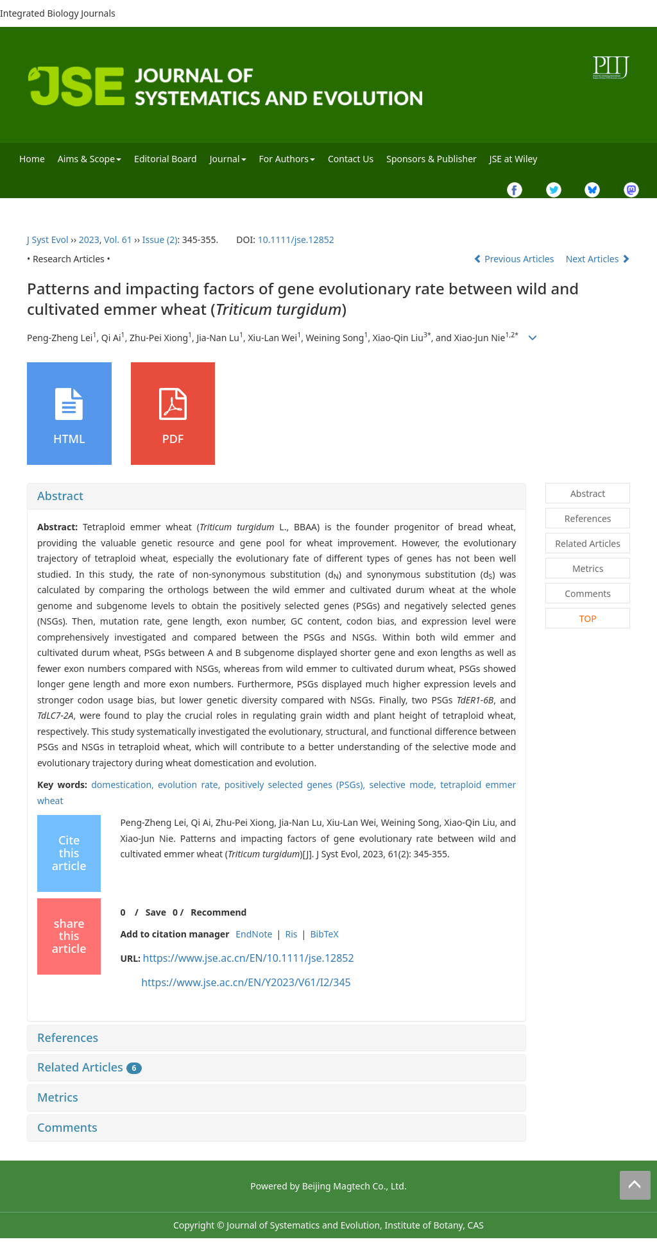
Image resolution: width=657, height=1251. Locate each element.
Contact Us (350, 159)
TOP (588, 618)
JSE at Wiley (513, 159)
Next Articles (598, 259)
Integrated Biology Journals (57, 13)
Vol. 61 (118, 239)
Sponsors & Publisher (431, 159)
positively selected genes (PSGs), (297, 784)
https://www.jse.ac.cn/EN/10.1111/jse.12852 (248, 958)
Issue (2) (160, 239)
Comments (67, 1127)
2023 (89, 239)
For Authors (287, 159)
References (67, 1037)
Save (156, 912)
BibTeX (324, 934)
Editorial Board (165, 159)
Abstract (60, 495)
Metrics (57, 1097)
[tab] (276, 496)
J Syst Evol (48, 239)
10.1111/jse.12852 (296, 239)
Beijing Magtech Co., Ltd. (354, 1186)
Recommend (218, 912)
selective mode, (404, 784)
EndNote (253, 934)
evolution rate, (191, 784)
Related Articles (89, 1067)
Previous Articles (515, 259)
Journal (228, 159)
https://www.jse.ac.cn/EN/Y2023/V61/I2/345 (246, 982)
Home (32, 159)
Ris (291, 934)
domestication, (124, 784)
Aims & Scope (89, 159)
